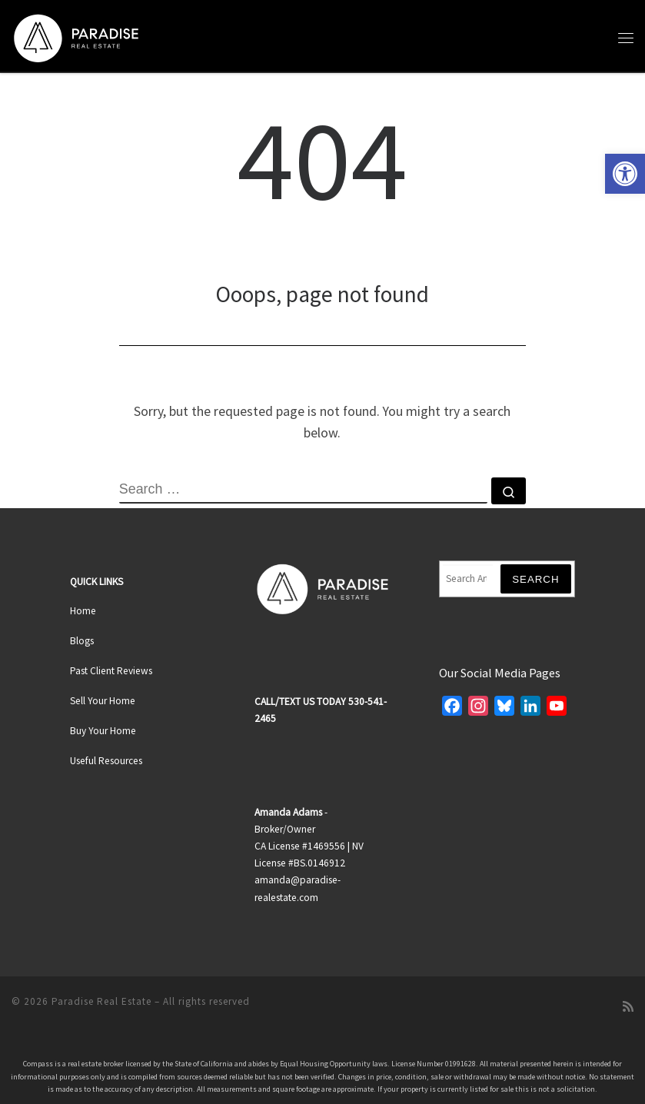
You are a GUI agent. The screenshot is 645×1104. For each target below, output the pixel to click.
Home (83, 610)
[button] (625, 174)
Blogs (82, 640)
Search (536, 579)
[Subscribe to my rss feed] (628, 1006)
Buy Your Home (103, 730)
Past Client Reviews (111, 670)
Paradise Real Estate (101, 1001)
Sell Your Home (102, 700)
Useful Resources (106, 760)
